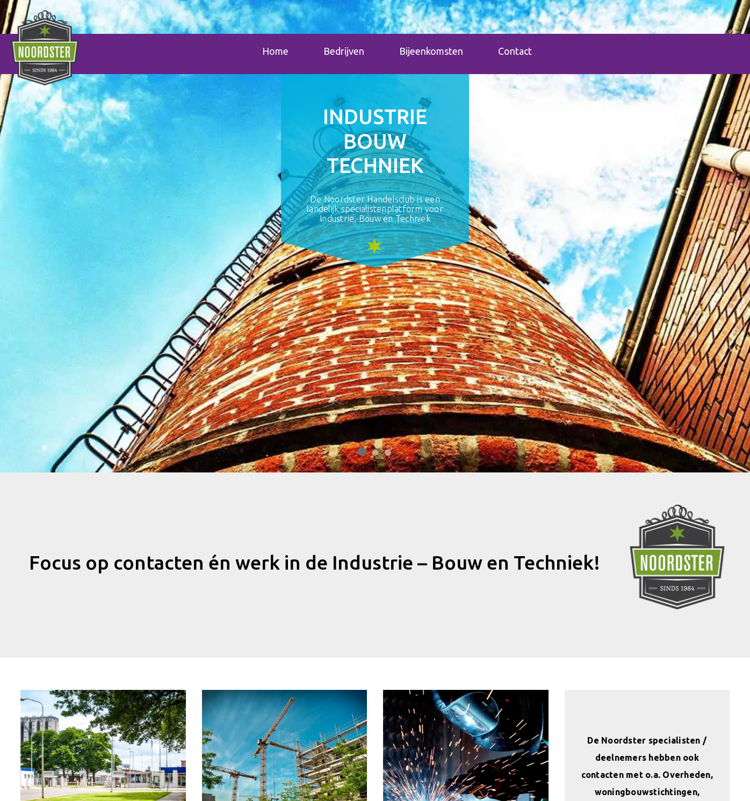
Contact (515, 52)
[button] (677, 557)
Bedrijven (343, 52)
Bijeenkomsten (431, 52)
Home (275, 52)
